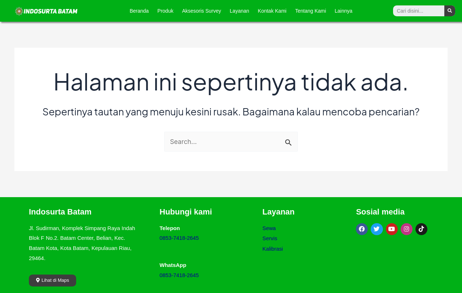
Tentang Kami (310, 11)
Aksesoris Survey (201, 11)
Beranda (139, 11)
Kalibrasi (272, 248)
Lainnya (343, 11)
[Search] (449, 10)
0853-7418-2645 (179, 238)
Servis (270, 238)
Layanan (239, 11)
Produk (165, 11)
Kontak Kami (272, 11)
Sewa (269, 228)
